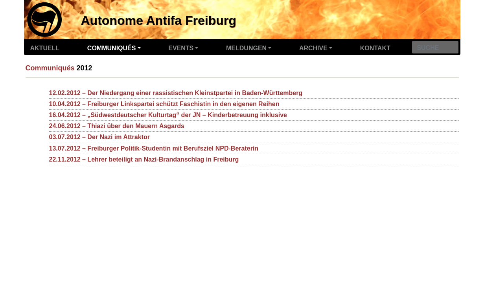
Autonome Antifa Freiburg (158, 20)
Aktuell (45, 48)
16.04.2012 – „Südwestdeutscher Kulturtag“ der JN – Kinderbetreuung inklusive (168, 115)
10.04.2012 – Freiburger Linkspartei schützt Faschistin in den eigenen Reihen (164, 104)
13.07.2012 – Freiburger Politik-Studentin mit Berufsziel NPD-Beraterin (154, 148)
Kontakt (375, 48)
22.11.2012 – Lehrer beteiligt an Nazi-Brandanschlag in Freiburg (144, 159)
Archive (313, 48)
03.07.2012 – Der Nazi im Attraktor (99, 137)
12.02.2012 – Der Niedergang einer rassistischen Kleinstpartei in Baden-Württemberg (176, 93)
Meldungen (246, 48)
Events (180, 48)
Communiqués (111, 48)
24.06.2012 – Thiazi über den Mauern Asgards (116, 126)
